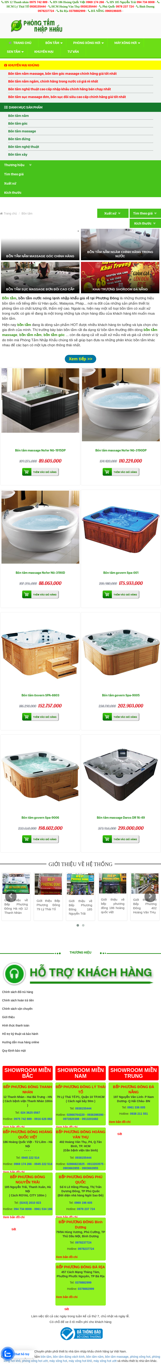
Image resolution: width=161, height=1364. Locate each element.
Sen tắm (13, 51)
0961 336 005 (136, 1107)
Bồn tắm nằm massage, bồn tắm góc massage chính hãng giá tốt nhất (62, 73)
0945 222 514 (30, 1157)
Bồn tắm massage (22, 131)
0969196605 (113, 11)
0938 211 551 (139, 1113)
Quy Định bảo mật (14, 1050)
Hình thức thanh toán (15, 1025)
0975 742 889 (38, 2)
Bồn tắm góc (18, 123)
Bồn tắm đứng (19, 139)
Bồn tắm (52, 43)
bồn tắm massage (117, 1356)
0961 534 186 (43, 1209)
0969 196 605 (83, 1202)
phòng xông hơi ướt (35, 1361)
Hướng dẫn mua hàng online (20, 1042)
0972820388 (71, 1119)
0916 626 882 (43, 1119)
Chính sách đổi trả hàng (17, 992)
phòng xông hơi (140, 1356)
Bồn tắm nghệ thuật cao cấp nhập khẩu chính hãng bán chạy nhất (59, 89)
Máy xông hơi (125, 43)
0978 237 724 (125, 6)
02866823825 (76, 1164)
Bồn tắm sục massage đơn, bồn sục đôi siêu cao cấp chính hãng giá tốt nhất (67, 97)
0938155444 (37, 6)
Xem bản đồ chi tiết (14, 1223)
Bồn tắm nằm (18, 116)
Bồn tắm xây (17, 154)
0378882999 (77, 11)
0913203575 (95, 1164)
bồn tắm (46, 1356)
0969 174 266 (95, 2)
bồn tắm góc (54, 335)
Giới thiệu (8, 1017)
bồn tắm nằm (30, 335)
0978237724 (46, 11)
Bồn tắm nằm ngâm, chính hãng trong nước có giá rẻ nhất (53, 81)
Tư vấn (73, 51)
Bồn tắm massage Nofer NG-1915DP (40, 450)
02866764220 (76, 1114)
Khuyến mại (44, 51)
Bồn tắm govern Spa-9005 (121, 695)
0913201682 (90, 1119)
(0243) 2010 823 (30, 1202)
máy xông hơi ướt (104, 1361)
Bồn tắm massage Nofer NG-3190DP (121, 450)
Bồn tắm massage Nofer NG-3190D (40, 573)
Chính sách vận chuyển (17, 1008)
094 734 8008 (146, 2)
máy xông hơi (58, 1361)
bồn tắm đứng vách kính (69, 1356)
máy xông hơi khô (80, 1361)
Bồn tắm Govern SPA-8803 (40, 695)
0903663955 (71, 1168)
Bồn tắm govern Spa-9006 (40, 818)
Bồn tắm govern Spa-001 (120, 573)
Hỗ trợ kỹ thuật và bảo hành (20, 1034)
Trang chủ (19, 42)
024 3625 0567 (30, 1112)
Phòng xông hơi (86, 43)
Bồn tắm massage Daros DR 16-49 (121, 818)
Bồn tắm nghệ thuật (23, 147)
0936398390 (95, 1114)
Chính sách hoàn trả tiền (18, 1000)
